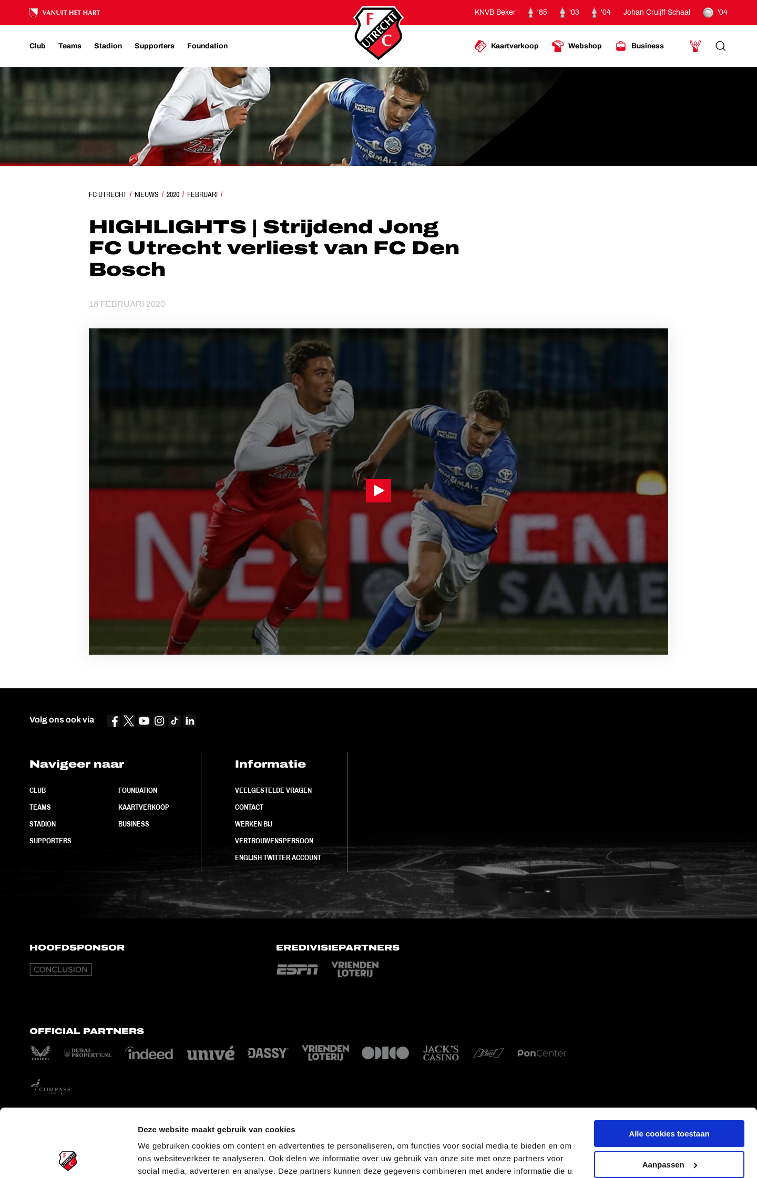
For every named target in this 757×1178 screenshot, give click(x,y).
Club (37, 790)
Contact (249, 807)
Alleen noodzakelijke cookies (669, 1127)
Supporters (50, 840)
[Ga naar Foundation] (207, 46)
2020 (173, 194)
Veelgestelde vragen (273, 790)
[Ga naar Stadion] (108, 46)
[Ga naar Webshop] (576, 46)
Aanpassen (669, 1096)
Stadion (42, 824)
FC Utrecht (108, 194)
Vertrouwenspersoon (274, 840)
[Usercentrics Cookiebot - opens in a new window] (68, 1157)
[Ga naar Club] (37, 46)
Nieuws (147, 194)
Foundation (137, 790)
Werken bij (253, 824)
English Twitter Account (278, 857)
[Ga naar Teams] (69, 46)
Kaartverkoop (143, 807)
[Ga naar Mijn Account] (695, 46)
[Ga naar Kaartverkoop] (506, 46)
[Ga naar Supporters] (155, 46)
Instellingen (160, 1157)
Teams (40, 807)
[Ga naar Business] (639, 46)
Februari (202, 194)
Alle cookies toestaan (669, 1065)
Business (133, 824)
